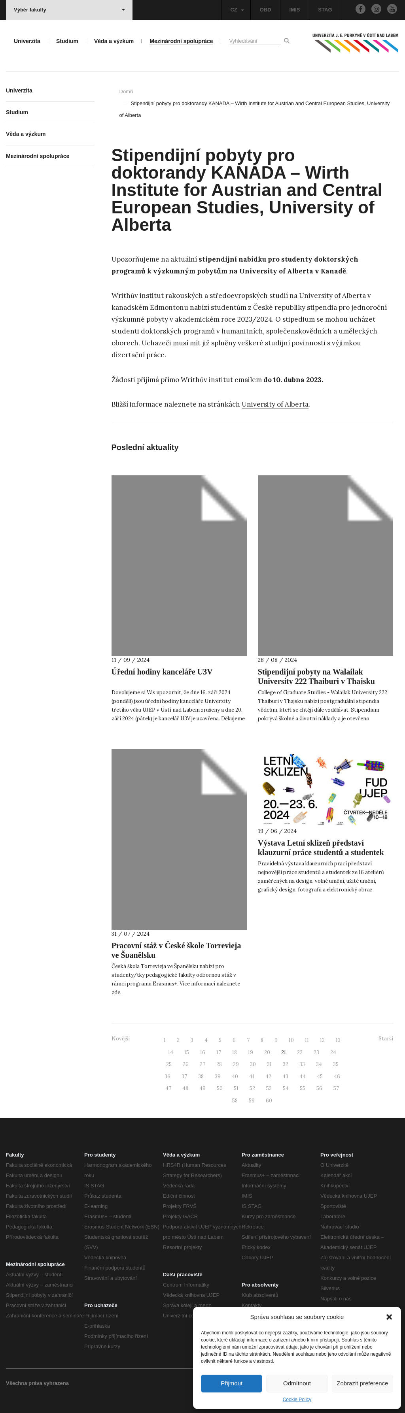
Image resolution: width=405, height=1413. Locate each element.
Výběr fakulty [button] (69, 10)
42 (268, 1076)
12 (322, 1040)
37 (184, 1076)
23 (316, 1052)
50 (220, 1088)
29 (236, 1064)
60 (269, 1100)
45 (320, 1076)
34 (319, 1064)
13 (338, 1040)
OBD (265, 10)
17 (218, 1052)
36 (167, 1076)
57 (336, 1088)
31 (269, 1064)
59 (252, 1100)
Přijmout (231, 1383)
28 (219, 1064)
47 (168, 1088)
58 (235, 1100)
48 (185, 1088)
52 (252, 1088)
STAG (325, 10)
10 (291, 1040)
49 (202, 1088)
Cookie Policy (297, 1399)
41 (251, 1076)
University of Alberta (275, 404)
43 (285, 1076)
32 (285, 1064)
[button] (389, 1317)
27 (202, 1064)
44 (302, 1076)
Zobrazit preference (362, 1383)
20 (267, 1052)
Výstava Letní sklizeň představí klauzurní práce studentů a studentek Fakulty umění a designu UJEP (321, 852)
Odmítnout (297, 1383)
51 (236, 1088)
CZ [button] (237, 10)
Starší (386, 1038)
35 (336, 1064)
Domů (126, 91)
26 (186, 1064)
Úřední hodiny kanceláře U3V (162, 671)
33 (302, 1064)
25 (169, 1064)
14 (170, 1052)
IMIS (295, 10)
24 (333, 1052)
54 (286, 1088)
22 (300, 1052)
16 (202, 1052)
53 (269, 1088)
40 (235, 1076)
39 (218, 1076)
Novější (121, 1038)
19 (250, 1052)
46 (337, 1076)
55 (302, 1088)
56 (319, 1088)
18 (234, 1052)
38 (201, 1076)
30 (253, 1064)
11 (307, 1040)
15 (186, 1052)
